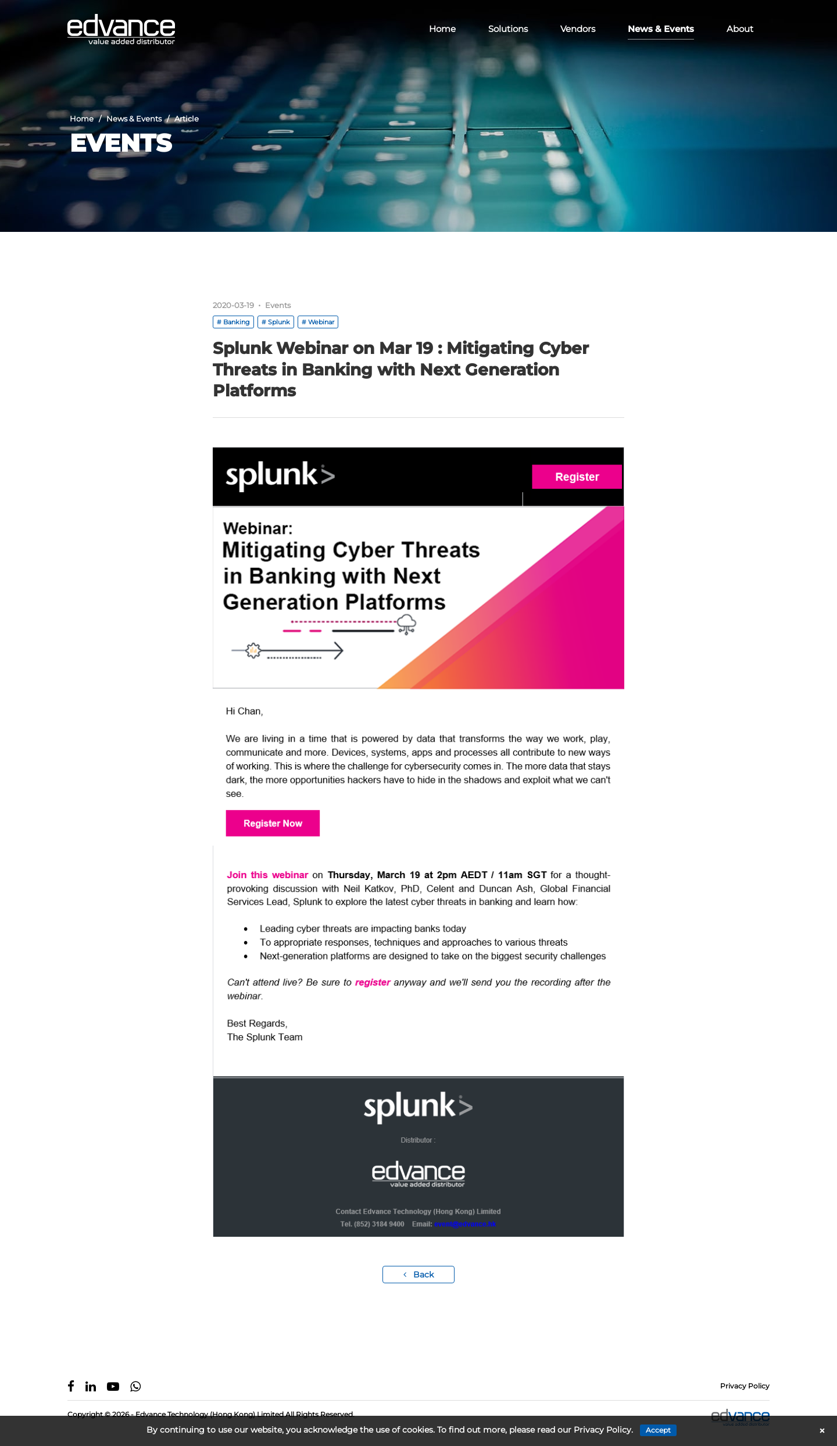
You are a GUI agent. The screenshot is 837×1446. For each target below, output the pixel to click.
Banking (236, 322)
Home (442, 28)
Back (418, 1274)
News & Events (661, 28)
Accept (658, 1430)
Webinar (321, 322)
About (740, 28)
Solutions (508, 28)
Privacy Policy (745, 1385)
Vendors (577, 28)
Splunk (279, 322)
